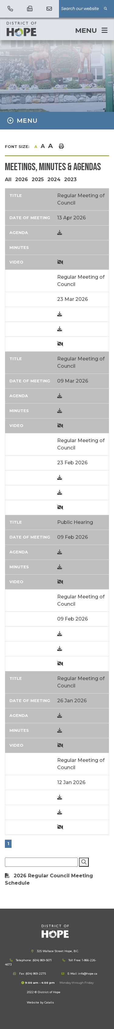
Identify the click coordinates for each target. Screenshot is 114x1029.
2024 (53, 179)
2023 (70, 179)
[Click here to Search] (84, 862)
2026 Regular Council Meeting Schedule (49, 879)
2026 (21, 179)
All (8, 179)
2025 (38, 179)
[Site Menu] (57, 120)
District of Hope (35, 29)
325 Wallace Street (57, 951)
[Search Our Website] (84, 9)
